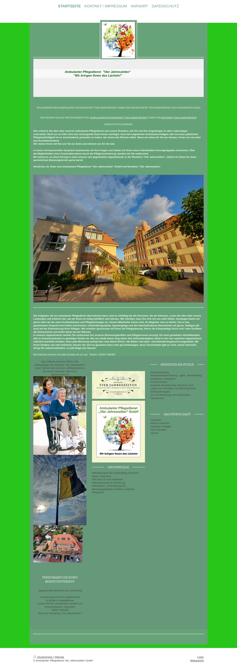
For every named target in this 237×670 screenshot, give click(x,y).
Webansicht (197, 660)
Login (200, 657)
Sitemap (59, 657)
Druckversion (43, 657)
